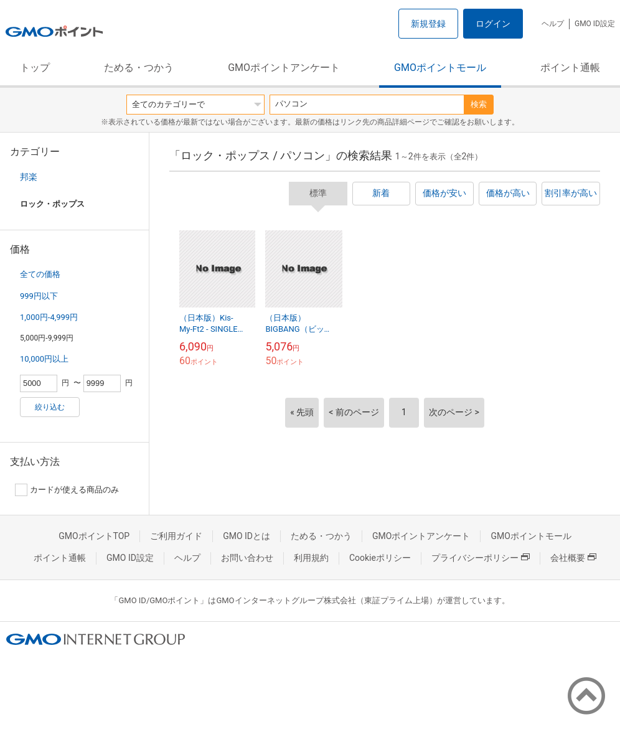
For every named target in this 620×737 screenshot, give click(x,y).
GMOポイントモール (440, 67)
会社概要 (573, 558)
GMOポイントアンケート (284, 67)
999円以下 (39, 296)
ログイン (493, 24)
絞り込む (50, 407)
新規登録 (428, 24)
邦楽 (28, 177)
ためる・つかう (139, 67)
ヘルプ (553, 23)
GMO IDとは (246, 536)
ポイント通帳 (570, 67)
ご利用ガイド (176, 536)
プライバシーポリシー (480, 558)
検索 (479, 104)
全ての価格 (40, 274)
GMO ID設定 (595, 23)
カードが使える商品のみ (67, 490)
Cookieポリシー (380, 558)
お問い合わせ (247, 558)
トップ (35, 67)
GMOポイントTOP (94, 536)
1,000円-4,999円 (49, 317)
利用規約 (311, 558)
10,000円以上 (44, 359)
